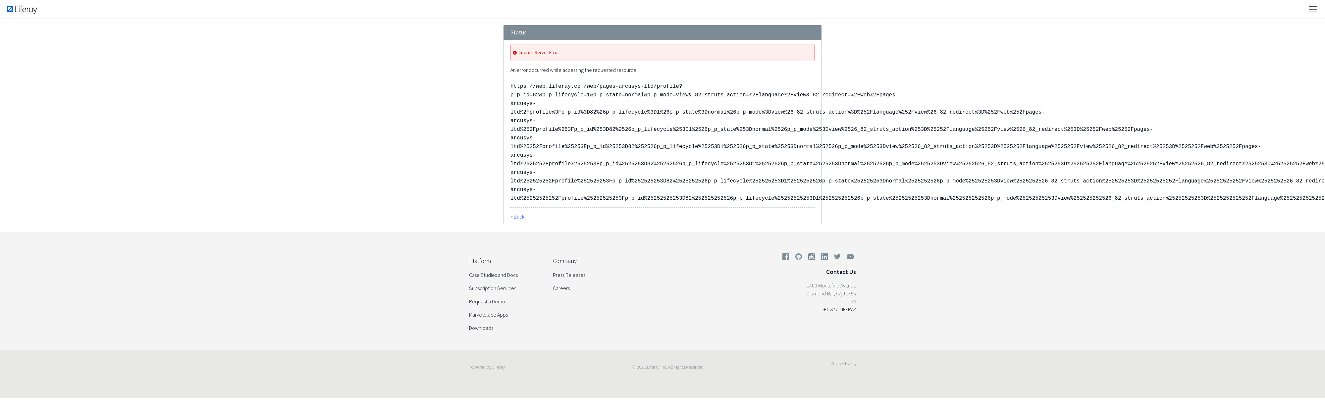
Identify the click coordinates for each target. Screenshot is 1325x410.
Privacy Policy (843, 363)
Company (565, 261)
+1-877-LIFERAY (839, 309)
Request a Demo (487, 301)
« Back (517, 216)
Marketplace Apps (488, 314)
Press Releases (569, 275)
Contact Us (841, 272)
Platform (480, 261)
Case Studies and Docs (493, 275)
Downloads (481, 328)
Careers (561, 288)
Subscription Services (492, 288)
